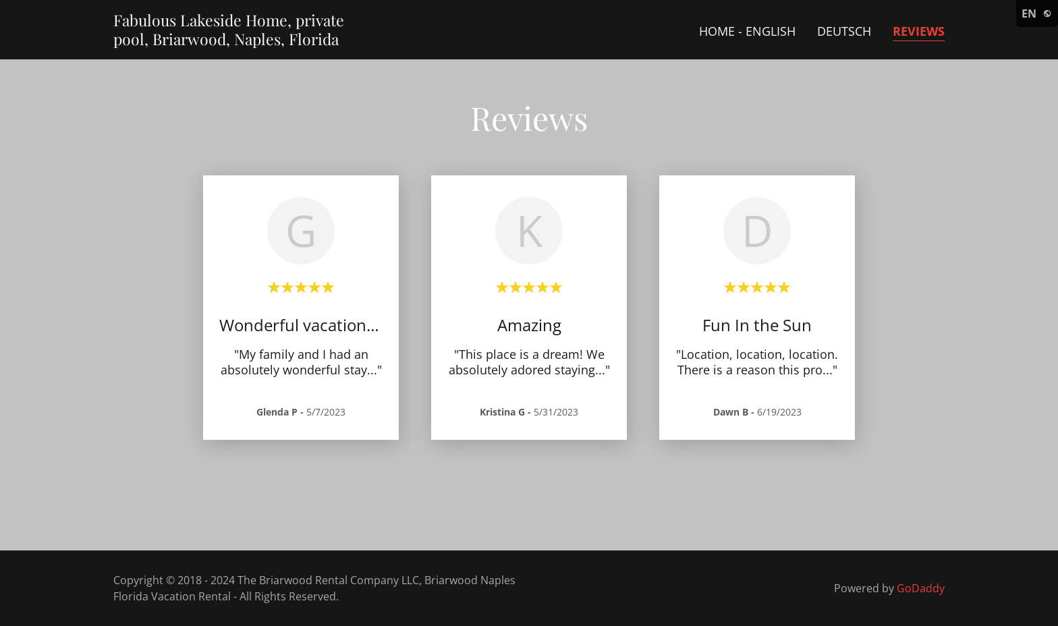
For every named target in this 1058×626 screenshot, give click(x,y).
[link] (228, 40)
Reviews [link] (919, 31)
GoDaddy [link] (921, 588)
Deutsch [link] (844, 31)
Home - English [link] (747, 31)
